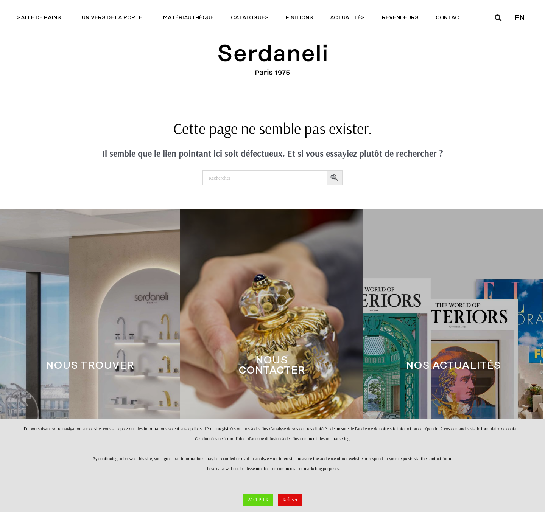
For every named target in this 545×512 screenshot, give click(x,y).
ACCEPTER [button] (258, 499)
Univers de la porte (114, 18)
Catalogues (250, 18)
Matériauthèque (188, 18)
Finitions (299, 18)
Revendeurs (400, 18)
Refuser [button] (290, 499)
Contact (451, 18)
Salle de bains (41, 18)
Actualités (347, 18)
